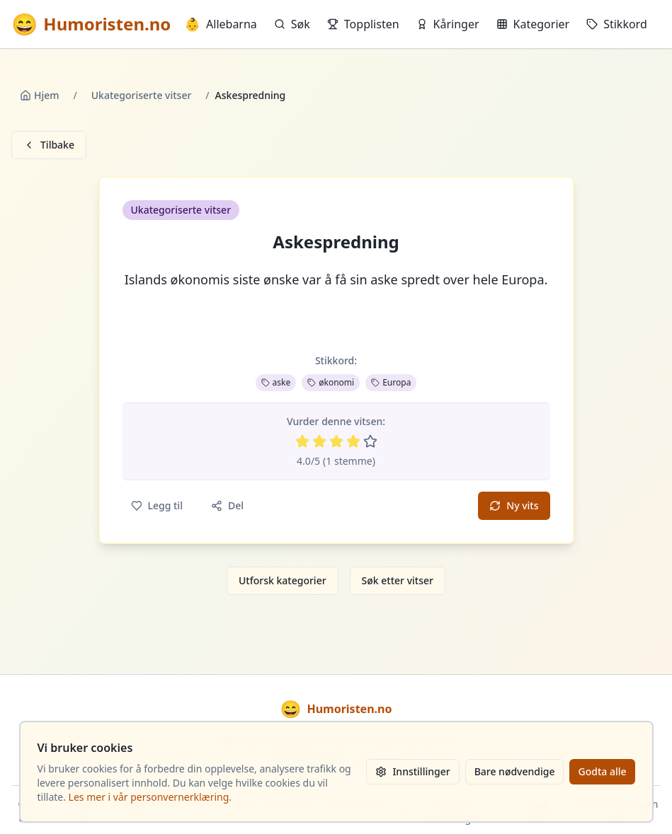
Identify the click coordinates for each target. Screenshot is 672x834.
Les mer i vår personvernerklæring (149, 797)
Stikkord (616, 24)
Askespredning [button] (336, 242)
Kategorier (533, 24)
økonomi (330, 382)
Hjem (39, 95)
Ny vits (513, 505)
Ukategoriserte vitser (141, 95)
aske (276, 382)
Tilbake (48, 144)
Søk (292, 24)
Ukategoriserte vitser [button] (181, 209)
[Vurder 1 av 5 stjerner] (302, 441)
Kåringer (447, 24)
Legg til (157, 505)
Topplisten (363, 24)
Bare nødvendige (514, 771)
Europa (391, 382)
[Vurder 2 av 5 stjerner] (319, 441)
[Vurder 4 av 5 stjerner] (353, 441)
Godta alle (602, 771)
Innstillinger (412, 771)
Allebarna (221, 24)
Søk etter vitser (397, 580)
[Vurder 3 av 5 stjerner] (336, 441)
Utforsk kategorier (282, 580)
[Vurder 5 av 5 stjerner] (370, 441)
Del (227, 505)
